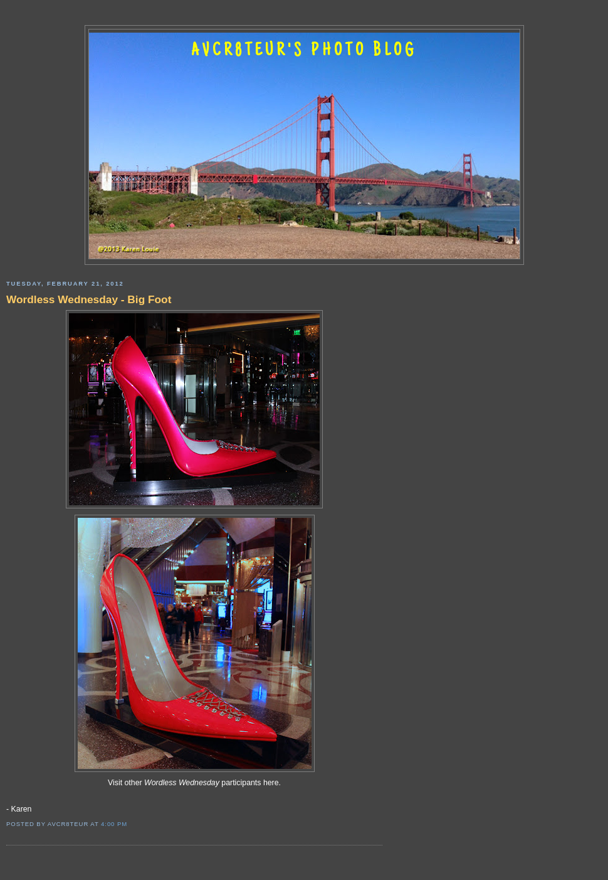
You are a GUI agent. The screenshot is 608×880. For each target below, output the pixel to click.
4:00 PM (114, 823)
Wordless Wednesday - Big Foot (88, 299)
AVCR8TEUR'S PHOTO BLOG (304, 51)
